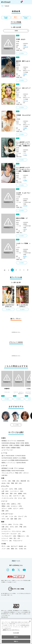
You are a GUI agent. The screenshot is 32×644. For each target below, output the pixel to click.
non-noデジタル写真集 (8, 460)
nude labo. (5, 475)
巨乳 (19, 489)
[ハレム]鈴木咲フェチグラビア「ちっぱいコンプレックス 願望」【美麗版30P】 (23, 169)
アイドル (18, 524)
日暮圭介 (25, 229)
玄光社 (18, 443)
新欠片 (3, 447)
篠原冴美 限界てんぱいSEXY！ (23, 62)
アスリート (7, 540)
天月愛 (17, 41)
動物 (14, 548)
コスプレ (7, 481)
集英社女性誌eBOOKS (21, 460)
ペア (5, 516)
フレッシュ (7, 496)
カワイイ (7, 508)
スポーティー (19, 496)
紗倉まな (18, 220)
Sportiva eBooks (21, 462)
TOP (2, 6)
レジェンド (7, 538)
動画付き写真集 (6, 470)
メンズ (6, 548)
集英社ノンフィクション (9, 462)
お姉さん (16, 504)
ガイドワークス (11, 440)
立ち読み (21, 53)
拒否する (16, 637)
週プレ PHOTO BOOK (8, 455)
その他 (23, 548)
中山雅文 (25, 155)
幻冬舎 (22, 443)
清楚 (5, 510)
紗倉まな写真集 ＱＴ (22, 218)
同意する (16, 641)
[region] (16, 631)
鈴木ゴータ (25, 101)
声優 (23, 526)
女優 (5, 526)
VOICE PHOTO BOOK (17, 470)
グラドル (7, 524)
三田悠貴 (18, 119)
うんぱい (18, 247)
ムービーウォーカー (7, 450)
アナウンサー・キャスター (11, 533)
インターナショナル (9, 498)
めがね (6, 483)
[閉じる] (30, 621)
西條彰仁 (25, 74)
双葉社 (18, 447)
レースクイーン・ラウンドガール (14, 531)
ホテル (6, 518)
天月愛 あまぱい (21, 39)
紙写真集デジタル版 (7, 468)
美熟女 (6, 506)
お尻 (5, 491)
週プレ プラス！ (16, 17)
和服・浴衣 (17, 483)
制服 (16, 481)
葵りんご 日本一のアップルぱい (23, 89)
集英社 (27, 443)
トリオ (13, 516)
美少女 (6, 504)
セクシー (18, 508)
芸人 (17, 538)
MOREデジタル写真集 (19, 458)
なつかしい (17, 506)
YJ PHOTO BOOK (20, 455)
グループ (23, 516)
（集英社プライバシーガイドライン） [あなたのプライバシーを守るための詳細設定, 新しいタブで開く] (11, 630)
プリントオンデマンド (8, 473)
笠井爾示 (25, 128)
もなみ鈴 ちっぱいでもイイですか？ (23, 193)
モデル (14, 526)
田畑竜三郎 (25, 46)
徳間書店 (27, 445)
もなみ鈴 (18, 196)
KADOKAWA (20, 440)
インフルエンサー (9, 536)
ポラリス (26, 473)
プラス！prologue (19, 468)
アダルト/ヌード (17, 540)
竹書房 (22, 445)
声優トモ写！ (19, 473)
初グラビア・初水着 (19, 546)
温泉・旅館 (16, 518)
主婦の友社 (5, 445)
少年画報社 (16, 445)
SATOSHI (25, 205)
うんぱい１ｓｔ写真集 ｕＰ (23, 244)
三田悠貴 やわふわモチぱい (23, 116)
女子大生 (6, 529)
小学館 (11, 445)
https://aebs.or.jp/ (4, 617)
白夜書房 (13, 447)
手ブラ (6, 546)
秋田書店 (4, 440)
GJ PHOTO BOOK (7, 458)
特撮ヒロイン (24, 536)
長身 (13, 493)
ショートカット (17, 491)
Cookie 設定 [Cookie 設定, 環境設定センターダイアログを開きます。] (16, 632)
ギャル (22, 498)
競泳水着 (25, 481)
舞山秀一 (25, 256)
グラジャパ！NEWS (26, 17)
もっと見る (16, 424)
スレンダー (8, 489)
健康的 (22, 493)
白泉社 (8, 447)
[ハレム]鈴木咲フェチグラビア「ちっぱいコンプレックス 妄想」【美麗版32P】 (23, 143)
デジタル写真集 (6, 17)
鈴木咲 (17, 147)
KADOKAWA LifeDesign (8, 443)
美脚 (5, 493)
